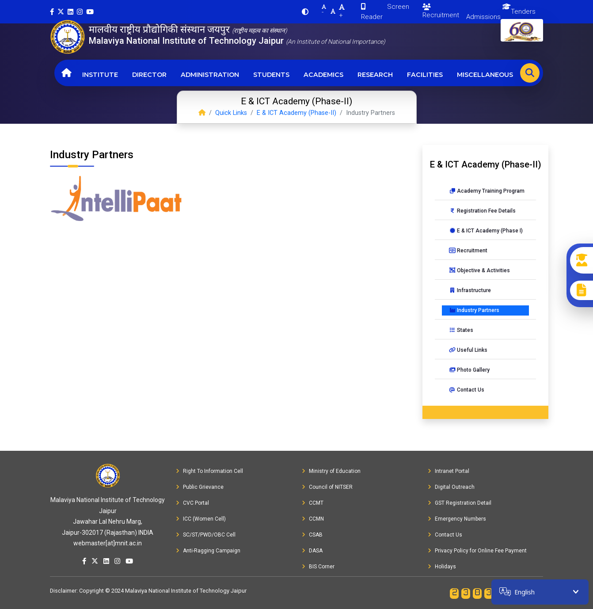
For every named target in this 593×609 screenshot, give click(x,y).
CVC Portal (192, 503)
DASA (312, 551)
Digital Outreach (451, 487)
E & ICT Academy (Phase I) (486, 231)
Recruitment (440, 11)
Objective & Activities (479, 270)
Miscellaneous (485, 75)
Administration (210, 75)
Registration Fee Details (482, 211)
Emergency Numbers (457, 519)
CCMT (312, 503)
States (461, 330)
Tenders (523, 11)
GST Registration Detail (459, 503)
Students (271, 75)
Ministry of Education (331, 471)
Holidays (442, 566)
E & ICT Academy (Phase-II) (296, 113)
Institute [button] (100, 75)
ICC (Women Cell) (201, 519)
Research (375, 75)
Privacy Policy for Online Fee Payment (477, 551)
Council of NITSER (327, 487)
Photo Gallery (469, 370)
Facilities (425, 75)
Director (149, 75)
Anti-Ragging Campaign (208, 551)
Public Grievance (200, 487)
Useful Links (468, 350)
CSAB (312, 535)
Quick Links (231, 113)
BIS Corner (318, 566)
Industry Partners (474, 310)
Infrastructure (470, 290)
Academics (323, 75)
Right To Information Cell (209, 471)
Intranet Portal (448, 471)
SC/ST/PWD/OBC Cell (206, 535)
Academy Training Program (487, 191)
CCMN (313, 519)
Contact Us (466, 390)
